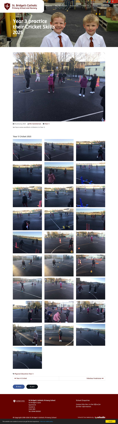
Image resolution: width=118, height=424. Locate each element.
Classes (95, 6)
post (32, 386)
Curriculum (74, 6)
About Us (48, 6)
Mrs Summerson (35, 124)
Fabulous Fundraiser (95, 378)
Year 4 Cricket (21, 378)
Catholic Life (105, 6)
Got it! (110, 421)
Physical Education (21, 374)
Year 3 (47, 124)
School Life (85, 6)
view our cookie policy (46, 421)
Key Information (61, 6)
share (18, 386)
